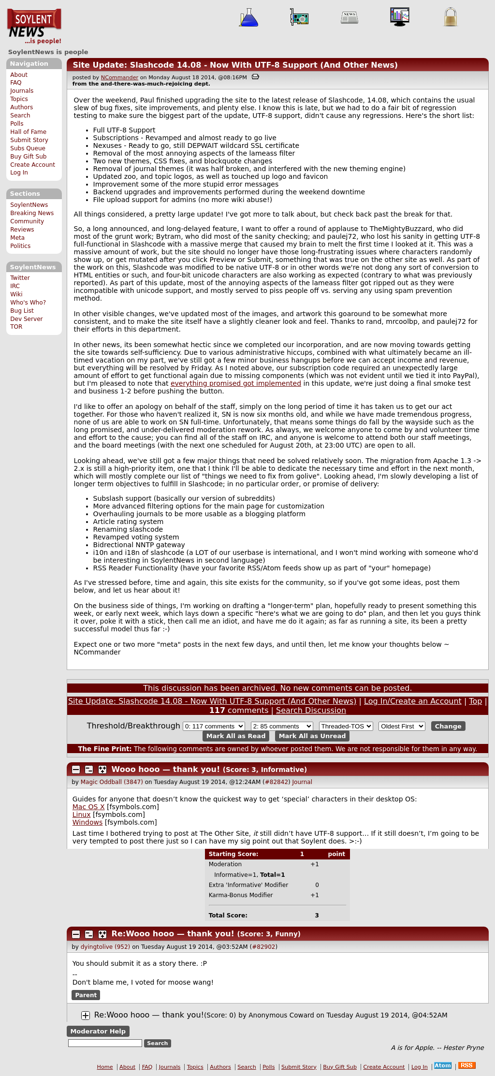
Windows (88, 822)
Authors (21, 107)
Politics (20, 246)
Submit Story (29, 140)
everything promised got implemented (236, 383)
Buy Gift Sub (28, 156)
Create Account (32, 164)
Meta (17, 237)
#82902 (263, 947)
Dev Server (26, 319)
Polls (16, 123)
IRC (15, 286)
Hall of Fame (28, 132)
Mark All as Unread (312, 736)
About (19, 75)
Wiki (16, 294)
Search (20, 115)
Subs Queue (27, 148)
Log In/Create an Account (413, 701)
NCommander (119, 77)
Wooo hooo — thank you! (166, 769)
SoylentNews (34, 26)
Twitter (19, 278)
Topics (19, 99)
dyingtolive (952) (106, 947)
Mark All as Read (236, 736)
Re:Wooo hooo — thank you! (173, 933)
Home (105, 1067)
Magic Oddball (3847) (112, 782)
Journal (302, 782)
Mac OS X (89, 807)
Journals (21, 90)
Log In (19, 172)
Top (475, 701)
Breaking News (32, 213)
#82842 (276, 782)
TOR (16, 326)
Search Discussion (311, 710)
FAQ (15, 82)
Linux (82, 814)
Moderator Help (98, 1031)
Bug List (22, 310)
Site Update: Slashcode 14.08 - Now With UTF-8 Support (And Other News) (235, 65)
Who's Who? (28, 302)
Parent (86, 994)
